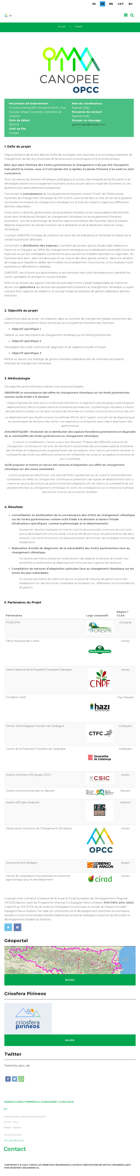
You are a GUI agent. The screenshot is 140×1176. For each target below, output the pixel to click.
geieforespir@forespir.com (89, 124)
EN (111, 3)
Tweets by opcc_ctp (17, 1065)
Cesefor (15, 1167)
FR (102, 3)
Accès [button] (70, 979)
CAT (121, 3)
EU (130, 3)
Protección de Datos (96, 1165)
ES (94, 3)
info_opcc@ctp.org (12, 1140)
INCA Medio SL (31, 1167)
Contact (13, 1149)
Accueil (61, 26)
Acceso (76, 1165)
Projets (78, 26)
